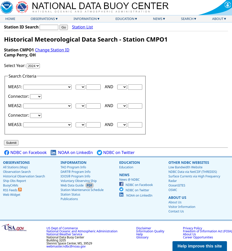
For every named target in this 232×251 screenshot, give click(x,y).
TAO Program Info (73, 167)
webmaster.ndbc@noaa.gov (65, 246)
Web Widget (11, 195)
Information (85, 18)
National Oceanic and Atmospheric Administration (82, 231)
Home (10, 18)
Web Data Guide (72, 185)
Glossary (142, 237)
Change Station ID (52, 50)
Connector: (19, 96)
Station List (82, 27)
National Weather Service (64, 234)
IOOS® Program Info (75, 176)
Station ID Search (21, 27)
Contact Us (176, 211)
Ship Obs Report (14, 181)
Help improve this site (200, 246)
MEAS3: (15, 124)
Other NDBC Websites (188, 162)
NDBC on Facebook (25, 152)
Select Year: (15, 65)
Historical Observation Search (24, 176)
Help (139, 234)
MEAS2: (15, 105)
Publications (69, 199)
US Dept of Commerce (62, 228)
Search (187, 18)
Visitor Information (181, 207)
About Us (177, 197)
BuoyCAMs (10, 185)
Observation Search (17, 172)
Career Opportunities (198, 237)
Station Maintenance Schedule (82, 190)
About (217, 18)
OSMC (172, 190)
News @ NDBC (129, 179)
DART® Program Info (76, 172)
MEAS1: (15, 86)
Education (124, 18)
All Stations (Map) (15, 167)
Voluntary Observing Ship (79, 181)
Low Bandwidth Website (185, 167)
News (157, 18)
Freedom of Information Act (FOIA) (207, 231)
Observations (43, 18)
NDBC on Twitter (116, 152)
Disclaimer (143, 228)
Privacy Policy (192, 228)
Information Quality (150, 231)
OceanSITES (176, 185)
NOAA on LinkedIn (72, 152)
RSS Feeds (12, 190)
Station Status (70, 194)
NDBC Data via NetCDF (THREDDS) (192, 172)
